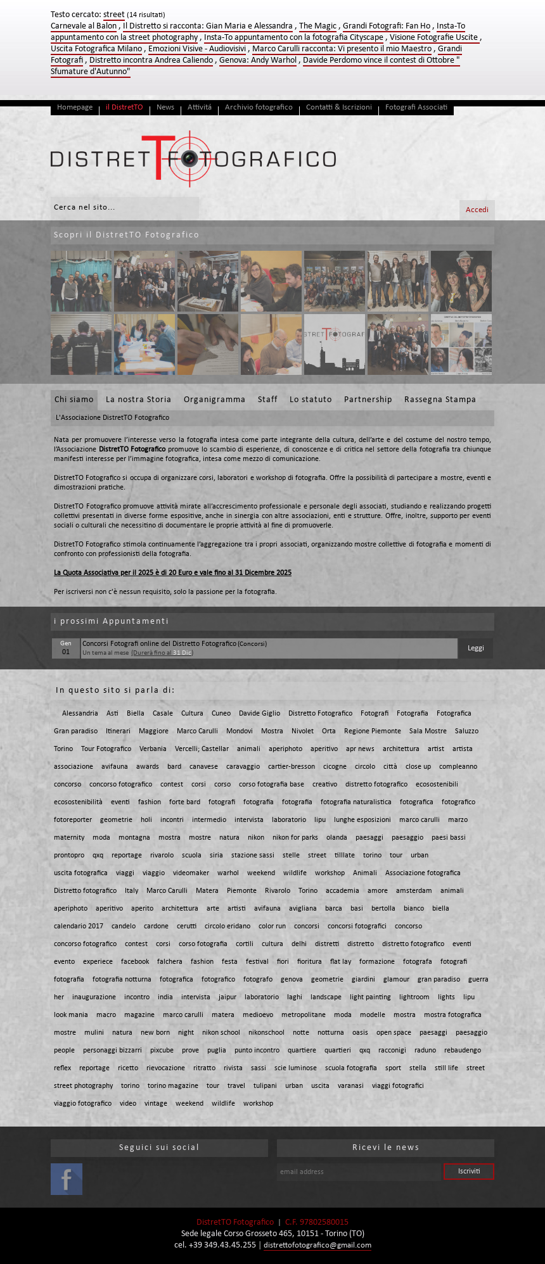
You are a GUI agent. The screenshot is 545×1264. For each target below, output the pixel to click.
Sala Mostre (428, 731)
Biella (135, 713)
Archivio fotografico (259, 107)
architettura (401, 749)
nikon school (221, 1033)
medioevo (258, 1015)
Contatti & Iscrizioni (339, 107)
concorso (67, 784)
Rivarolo (277, 891)
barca (333, 909)
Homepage (75, 107)
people (64, 1050)
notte (301, 1033)
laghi (294, 997)
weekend (261, 873)
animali (248, 749)
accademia (342, 891)
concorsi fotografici (357, 926)
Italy (131, 891)
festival (257, 962)
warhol (228, 873)
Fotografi (374, 713)
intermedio (209, 820)
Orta (329, 731)
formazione (377, 962)
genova (292, 979)
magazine (139, 1015)
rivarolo (162, 855)
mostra (169, 838)
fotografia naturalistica (356, 802)
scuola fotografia (351, 1068)
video (128, 1104)
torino (372, 855)
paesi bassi (449, 838)
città (390, 767)
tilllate (345, 855)
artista (462, 749)
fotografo (257, 979)
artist (436, 749)
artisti (237, 909)
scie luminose (295, 1068)
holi (146, 820)
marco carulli (419, 820)
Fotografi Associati (416, 107)
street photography (83, 1086)
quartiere (302, 1050)
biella (440, 909)
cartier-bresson (291, 767)
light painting (370, 997)
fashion (149, 802)
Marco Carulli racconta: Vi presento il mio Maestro (342, 49)
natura (229, 838)
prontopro (69, 855)
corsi (198, 784)
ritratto (204, 1068)
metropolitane (303, 1015)
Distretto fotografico (85, 891)
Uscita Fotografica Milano (96, 49)
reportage (127, 855)
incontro (137, 997)
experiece (98, 962)
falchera (170, 962)
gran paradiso (439, 979)
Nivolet (303, 731)
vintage (155, 1104)
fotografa (417, 962)
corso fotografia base (271, 784)
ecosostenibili (437, 784)
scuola (192, 855)
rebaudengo (462, 1050)
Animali (365, 873)
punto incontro (256, 1050)
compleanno (458, 767)
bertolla (383, 909)
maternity (69, 838)
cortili (244, 944)
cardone (156, 926)
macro (106, 1015)
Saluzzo (466, 731)
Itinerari (118, 731)
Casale (163, 713)
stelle (291, 855)
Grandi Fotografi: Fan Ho (386, 26)
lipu (320, 820)
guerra (478, 979)
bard (174, 767)
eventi (120, 802)
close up (418, 767)
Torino (63, 749)
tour (396, 855)
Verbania (153, 749)
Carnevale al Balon (84, 26)
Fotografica (454, 713)
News (165, 107)
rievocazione (165, 1068)
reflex (62, 1068)
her (59, 997)
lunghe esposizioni (362, 820)
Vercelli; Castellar (202, 749)
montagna (134, 838)
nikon (256, 838)
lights (446, 997)
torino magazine (173, 1086)
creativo (324, 784)
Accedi (477, 210)
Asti (112, 713)
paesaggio (407, 838)
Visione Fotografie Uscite (435, 37)
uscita (320, 1086)
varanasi (351, 1086)
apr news (360, 749)
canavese (203, 767)
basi (356, 909)
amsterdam (414, 891)
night (186, 1033)
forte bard (184, 802)
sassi (258, 1068)
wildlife (295, 873)
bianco (414, 909)
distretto (360, 944)
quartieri (337, 1050)
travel (236, 1086)
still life (446, 1068)
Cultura (192, 713)
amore (378, 891)
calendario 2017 (78, 926)
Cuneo (221, 713)
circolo (365, 767)
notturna (330, 1033)
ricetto (128, 1068)
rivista (233, 1068)
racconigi (392, 1050)
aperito (142, 909)
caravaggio (243, 767)
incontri (172, 820)
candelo (124, 926)
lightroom (414, 997)
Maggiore (154, 731)
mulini (94, 1033)
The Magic (318, 26)
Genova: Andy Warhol (258, 60)
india (165, 997)
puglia (216, 1050)
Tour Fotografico (106, 749)
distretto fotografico (376, 784)
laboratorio (289, 820)
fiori (283, 962)
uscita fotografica (81, 873)
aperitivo (324, 749)
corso (222, 784)
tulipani (265, 1086)
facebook (135, 962)
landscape (326, 997)
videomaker (191, 873)
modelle (372, 1015)
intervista (249, 820)
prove (190, 1050)
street (317, 855)
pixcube (162, 1050)
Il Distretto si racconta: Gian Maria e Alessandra (208, 26)
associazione (73, 767)
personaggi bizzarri (112, 1050)
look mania (71, 1015)
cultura (272, 944)
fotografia (258, 802)
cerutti (186, 926)
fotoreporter (73, 820)
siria (216, 855)
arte (213, 909)
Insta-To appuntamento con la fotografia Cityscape (293, 37)
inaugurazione (94, 997)
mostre (200, 838)
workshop (330, 873)
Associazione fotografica (423, 873)
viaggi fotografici (398, 1086)
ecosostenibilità (78, 802)
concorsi (306, 926)
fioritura (309, 962)
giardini (363, 979)
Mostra (272, 731)
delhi (299, 944)
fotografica (416, 802)
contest (171, 784)
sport (393, 1068)
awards (147, 767)
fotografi (221, 802)
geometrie (116, 820)
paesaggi (369, 838)
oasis (360, 1033)
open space (393, 1033)
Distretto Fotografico (320, 713)
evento (64, 962)
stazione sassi (252, 855)
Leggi (476, 648)
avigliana (303, 909)
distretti (327, 944)
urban (419, 855)
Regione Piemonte (372, 731)
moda (101, 838)
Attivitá (200, 107)
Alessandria (80, 713)
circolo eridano (227, 926)
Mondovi (239, 731)
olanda (336, 838)
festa (230, 962)
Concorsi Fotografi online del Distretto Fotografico (159, 644)
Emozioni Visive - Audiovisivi (197, 49)
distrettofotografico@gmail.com (317, 1245)
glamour (396, 979)
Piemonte (242, 891)
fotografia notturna (122, 979)
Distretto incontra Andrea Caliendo (151, 60)
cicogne (335, 767)
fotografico (458, 802)
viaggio (154, 873)
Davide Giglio (259, 713)
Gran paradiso (76, 731)
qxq (98, 855)
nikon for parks (295, 838)
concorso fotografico (120, 784)
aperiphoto (285, 749)
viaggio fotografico (83, 1104)
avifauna (114, 767)
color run (272, 926)
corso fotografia (203, 944)
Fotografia (412, 713)
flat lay (340, 962)
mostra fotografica (453, 1015)
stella (417, 1068)
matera (223, 1015)
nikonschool (266, 1033)
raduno (425, 1050)
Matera (207, 891)
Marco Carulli (197, 731)
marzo (458, 820)
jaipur (227, 997)
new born (155, 1033)
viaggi (125, 873)
